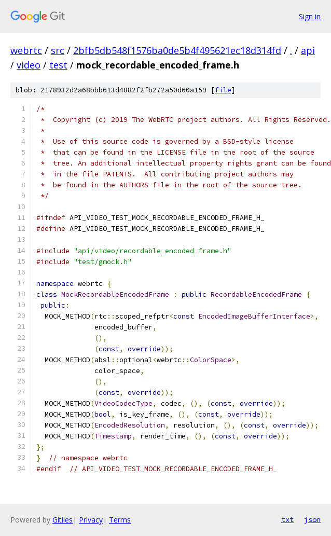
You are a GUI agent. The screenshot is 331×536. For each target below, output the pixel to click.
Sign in (310, 16)
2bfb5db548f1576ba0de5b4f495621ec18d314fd (177, 50)
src (57, 50)
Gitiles (62, 520)
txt (287, 519)
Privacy (91, 520)
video (28, 65)
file (223, 90)
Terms (120, 520)
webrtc (26, 50)
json (312, 519)
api (308, 50)
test (58, 65)
